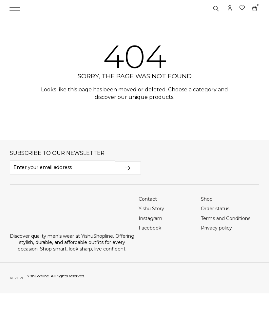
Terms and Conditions (225, 240)
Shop (207, 220)
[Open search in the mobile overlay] (216, 20)
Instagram (150, 240)
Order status (215, 230)
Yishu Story (151, 230)
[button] (14, 19)
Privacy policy (216, 249)
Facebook (150, 249)
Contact (148, 220)
